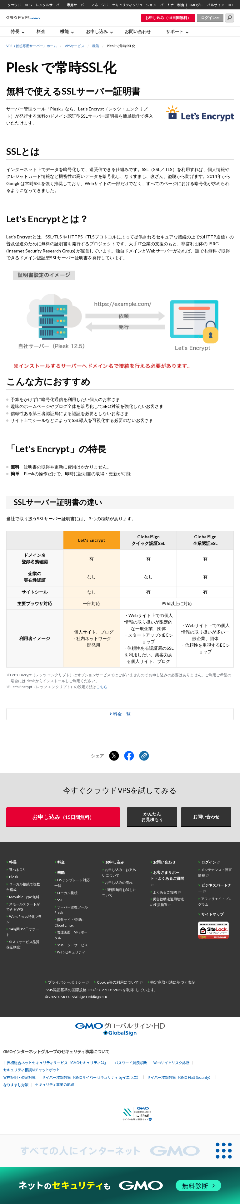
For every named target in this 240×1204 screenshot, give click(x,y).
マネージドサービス (72, 945)
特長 (15, 31)
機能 (64, 31)
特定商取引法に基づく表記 (172, 982)
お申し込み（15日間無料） (168, 17)
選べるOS (17, 870)
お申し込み (97, 31)
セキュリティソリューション (134, 5)
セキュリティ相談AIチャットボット (31, 1069)
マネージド (99, 5)
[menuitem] (19, 32)
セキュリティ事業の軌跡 (54, 1084)
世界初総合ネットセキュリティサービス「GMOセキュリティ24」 (55, 1062)
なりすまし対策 (15, 1084)
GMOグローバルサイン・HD (210, 5)
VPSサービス (74, 46)
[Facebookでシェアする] (129, 756)
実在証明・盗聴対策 (19, 1077)
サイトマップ (212, 914)
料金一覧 (122, 714)
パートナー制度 (172, 5)
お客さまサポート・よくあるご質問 (167, 875)
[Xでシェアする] (114, 756)
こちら (102, 686)
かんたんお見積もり (152, 816)
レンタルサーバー (49, 5)
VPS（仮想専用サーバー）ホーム (31, 46)
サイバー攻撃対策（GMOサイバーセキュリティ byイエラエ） (91, 1077)
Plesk (13, 877)
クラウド (14, 5)
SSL (60, 900)
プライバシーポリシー (66, 982)
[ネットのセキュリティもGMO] (119, 1185)
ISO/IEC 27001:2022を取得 (111, 989)
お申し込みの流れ (118, 882)
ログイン (208, 17)
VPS (28, 5)
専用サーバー (77, 5)
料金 (41, 31)
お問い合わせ (138, 31)
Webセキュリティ (71, 952)
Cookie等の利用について (118, 982)
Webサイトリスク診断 (171, 1062)
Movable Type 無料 (24, 897)
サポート (174, 31)
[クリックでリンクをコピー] (144, 756)
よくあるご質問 (165, 892)
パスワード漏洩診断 (130, 1062)
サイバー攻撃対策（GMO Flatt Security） (179, 1077)
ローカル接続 (67, 893)
